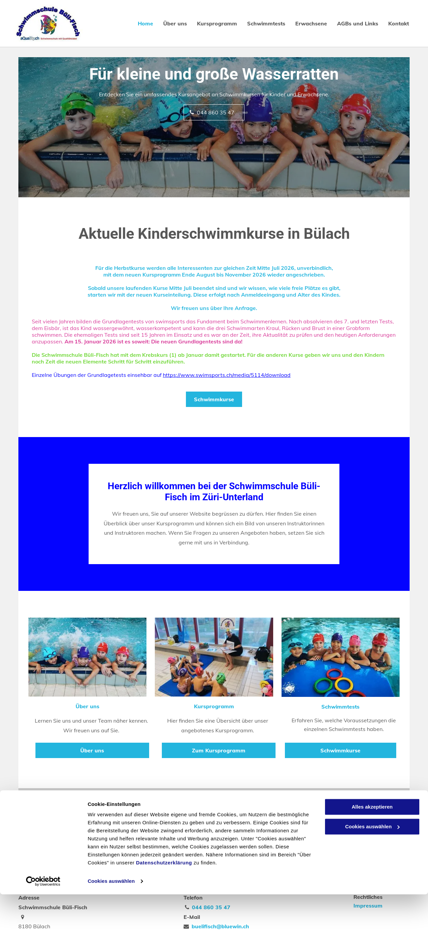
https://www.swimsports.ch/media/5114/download (227, 375)
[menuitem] (140, 23)
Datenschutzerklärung (164, 916)
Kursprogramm (214, 706)
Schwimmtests (340, 706)
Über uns (87, 706)
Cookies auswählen (111, 935)
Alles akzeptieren (372, 860)
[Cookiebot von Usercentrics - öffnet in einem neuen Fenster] (43, 935)
